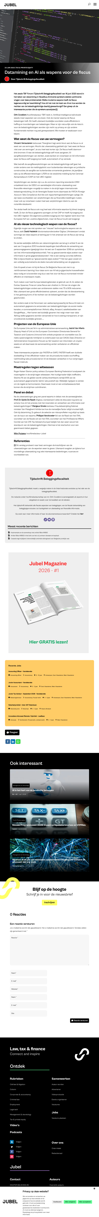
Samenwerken (61, 1078)
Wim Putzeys (20, 433)
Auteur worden (58, 1084)
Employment (15, 1104)
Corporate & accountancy (20, 1094)
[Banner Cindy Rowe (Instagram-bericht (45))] (48, 653)
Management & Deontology (21, 785)
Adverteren (56, 1089)
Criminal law (15, 1099)
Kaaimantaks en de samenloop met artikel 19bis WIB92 (29, 533)
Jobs (55, 1112)
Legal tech (14, 1109)
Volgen (18, 1142)
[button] (95, 3)
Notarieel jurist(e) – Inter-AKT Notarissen (22, 705)
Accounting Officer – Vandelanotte (20, 671)
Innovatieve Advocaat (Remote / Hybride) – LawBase (26, 716)
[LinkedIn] (53, 519)
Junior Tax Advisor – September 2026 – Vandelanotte (27, 694)
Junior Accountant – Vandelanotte (20, 683)
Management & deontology (20, 1114)
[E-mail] (49, 519)
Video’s (14, 1125)
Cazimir (14, 829)
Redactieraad (57, 1153)
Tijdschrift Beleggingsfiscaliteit (30, 79)
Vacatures (56, 1104)
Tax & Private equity (24, 68)
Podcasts (16, 1132)
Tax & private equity (18, 1119)
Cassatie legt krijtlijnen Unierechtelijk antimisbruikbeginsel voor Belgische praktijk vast (40, 539)
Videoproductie (58, 1094)
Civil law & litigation (17, 1084)
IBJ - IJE (14, 794)
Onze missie (56, 1148)
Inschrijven (49, 902)
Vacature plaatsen (59, 1118)
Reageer (14, 732)
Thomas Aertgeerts (18, 866)
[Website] (45, 519)
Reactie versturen (81, 1020)
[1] (56, 109)
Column (13, 1089)
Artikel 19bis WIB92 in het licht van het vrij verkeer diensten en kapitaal (35, 536)
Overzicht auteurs (57, 1185)
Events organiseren (59, 1099)
